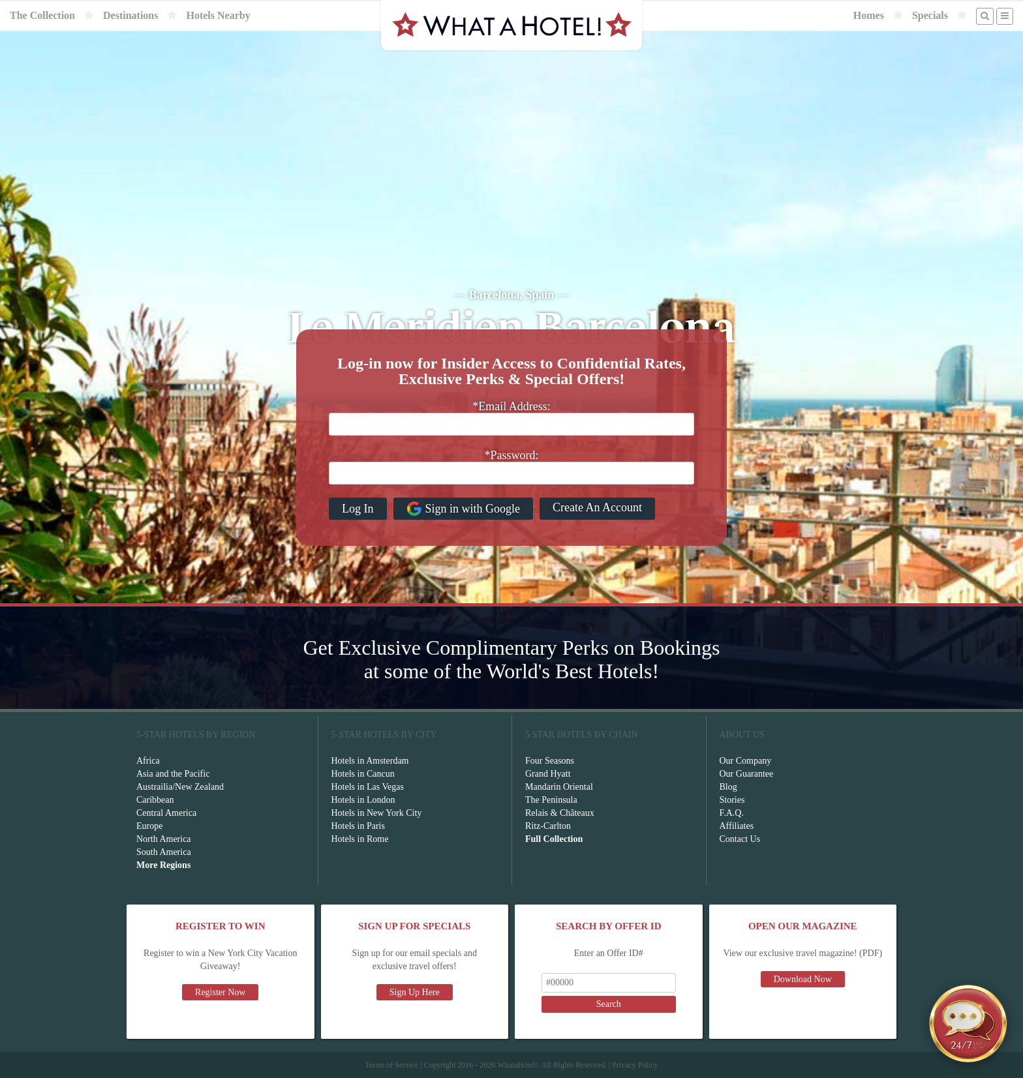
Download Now (803, 979)
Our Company (746, 761)
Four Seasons (549, 761)
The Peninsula (551, 800)
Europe (149, 826)
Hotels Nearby (218, 15)
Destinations (130, 15)
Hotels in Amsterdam (370, 761)
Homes (868, 15)
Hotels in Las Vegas (367, 787)
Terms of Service (391, 1065)
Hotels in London (363, 800)
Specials (930, 15)
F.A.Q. (732, 813)
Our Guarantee (747, 774)
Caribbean (155, 800)
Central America (166, 813)
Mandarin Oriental (559, 787)
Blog (728, 787)
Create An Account (597, 507)
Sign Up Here (414, 992)
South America (163, 852)
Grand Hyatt (548, 774)
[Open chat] (968, 1023)
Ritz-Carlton (548, 826)
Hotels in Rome (360, 839)
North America (163, 839)
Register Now (220, 992)
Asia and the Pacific (172, 774)
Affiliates (737, 826)
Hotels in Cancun (363, 774)
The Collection (42, 15)
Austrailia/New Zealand (180, 787)
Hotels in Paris (358, 826)
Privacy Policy (635, 1065)
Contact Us (740, 839)
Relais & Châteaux (559, 813)
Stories (732, 800)
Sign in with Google (463, 509)
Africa (148, 761)
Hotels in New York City (376, 813)
